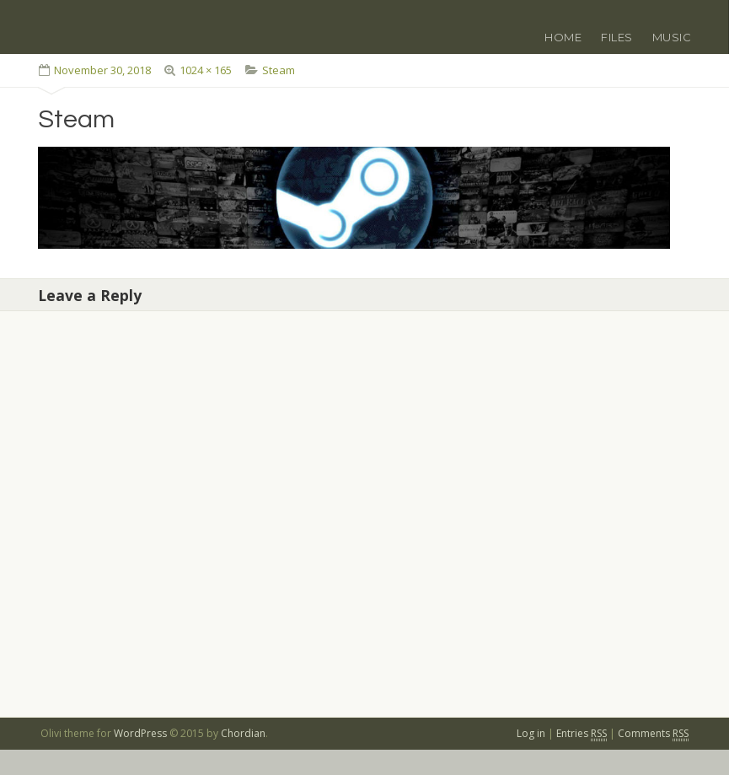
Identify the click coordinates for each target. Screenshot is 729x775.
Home (563, 37)
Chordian (243, 733)
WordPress (140, 733)
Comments (653, 733)
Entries (581, 733)
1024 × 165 (206, 70)
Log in (531, 733)
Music (672, 37)
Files (617, 37)
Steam (278, 70)
